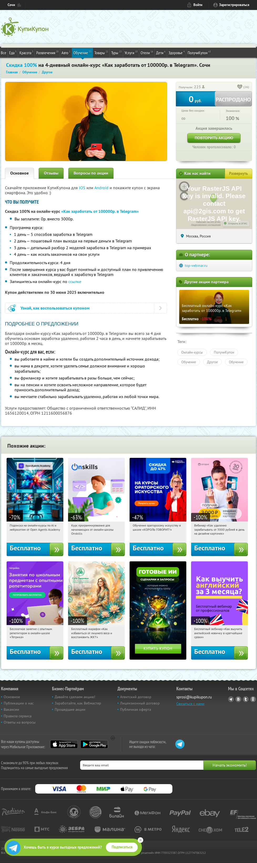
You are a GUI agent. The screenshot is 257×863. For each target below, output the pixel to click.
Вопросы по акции (91, 173)
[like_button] (240, 87)
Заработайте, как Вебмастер (78, 703)
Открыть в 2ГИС (237, 223)
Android (102, 187)
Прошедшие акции (70, 709)
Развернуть (238, 173)
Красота (26, 52)
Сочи (11, 5)
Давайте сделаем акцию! (75, 696)
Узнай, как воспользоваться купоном (55, 308)
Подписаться (122, 847)
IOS (82, 187)
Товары (101, 52)
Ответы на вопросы (19, 722)
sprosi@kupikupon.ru (194, 696)
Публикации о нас (19, 703)
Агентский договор (135, 696)
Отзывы (51, 173)
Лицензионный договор (140, 703)
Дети (161, 52)
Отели (147, 52)
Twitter (246, 699)
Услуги (131, 52)
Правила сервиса (18, 716)
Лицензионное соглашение (206, 225)
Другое (212, 362)
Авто (65, 52)
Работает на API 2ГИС (208, 222)
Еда (13, 52)
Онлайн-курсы (192, 352)
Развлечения (47, 52)
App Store (64, 744)
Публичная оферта (135, 709)
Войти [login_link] (197, 5)
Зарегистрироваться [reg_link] (234, 5)
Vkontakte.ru (238, 699)
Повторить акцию (214, 137)
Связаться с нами (190, 703)
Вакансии (11, 709)
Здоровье (176, 52)
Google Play (94, 744)
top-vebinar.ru (196, 265)
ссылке (74, 281)
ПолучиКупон (199, 52)
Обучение (82, 52)
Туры (116, 52)
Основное (19, 173)
